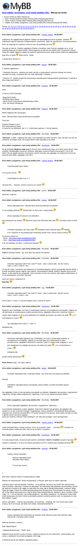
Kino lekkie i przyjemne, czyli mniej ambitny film (25, 13)
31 (70, 26)
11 (24, 26)
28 (63, 26)
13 (28, 26)
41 (19, 28)
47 (33, 28)
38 (12, 28)
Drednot (45, 109)
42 (22, 28)
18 (40, 26)
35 (5, 28)
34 (3, 28)
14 (31, 26)
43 (24, 28)
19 (42, 26)
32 (72, 26)
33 (75, 26)
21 (47, 26)
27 (61, 26)
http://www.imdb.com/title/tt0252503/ (21, 240)
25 (56, 26)
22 (49, 26)
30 (68, 26)
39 (15, 28)
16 (35, 26)
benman (45, 86)
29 (65, 26)
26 (58, 26)
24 (54, 26)
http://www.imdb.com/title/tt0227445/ (22, 238)
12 (26, 26)
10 (21, 26)
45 (28, 28)
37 (10, 28)
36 (8, 28)
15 (33, 26)
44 (26, 28)
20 (45, 26)
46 (31, 28)
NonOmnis (46, 145)
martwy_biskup (47, 35)
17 (37, 26)
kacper (44, 65)
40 (17, 28)
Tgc (43, 288)
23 (51, 26)
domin (44, 368)
